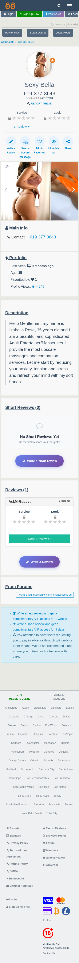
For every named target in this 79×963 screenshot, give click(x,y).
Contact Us (49, 953)
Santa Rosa (42, 795)
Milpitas (65, 743)
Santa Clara (24, 795)
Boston (70, 708)
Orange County (17, 760)
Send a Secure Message (25, 147)
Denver (12, 725)
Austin (25, 708)
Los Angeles (33, 743)
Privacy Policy (17, 843)
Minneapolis (17, 752)
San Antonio (65, 769)
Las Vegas (67, 734)
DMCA (12, 871)
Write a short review (39, 461)
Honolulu (38, 734)
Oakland (63, 752)
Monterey (48, 752)
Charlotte (14, 716)
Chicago (28, 716)
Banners (13, 835)
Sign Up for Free (18, 906)
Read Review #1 (39, 538)
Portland (11, 769)
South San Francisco (17, 804)
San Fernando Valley (37, 778)
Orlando (34, 760)
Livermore (15, 743)
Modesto (34, 752)
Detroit (24, 725)
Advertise (51, 865)
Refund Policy (17, 864)
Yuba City (51, 813)
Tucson (69, 804)
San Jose (44, 787)
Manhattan (50, 743)
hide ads (72, 24)
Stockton (39, 804)
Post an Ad (54, 14)
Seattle (57, 795)
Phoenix (48, 760)
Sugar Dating (38, 32)
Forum (49, 843)
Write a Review (11, 145)
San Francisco (62, 778)
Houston (52, 734)
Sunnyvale (54, 804)
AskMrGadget (20, 501)
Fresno (9, 734)
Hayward (23, 734)
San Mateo (60, 787)
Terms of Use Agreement (16, 853)
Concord (53, 716)
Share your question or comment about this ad (45, 595)
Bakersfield (39, 708)
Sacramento (27, 769)
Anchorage (11, 708)
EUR (47, 920)
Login (8, 14)
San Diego (15, 778)
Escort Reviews (54, 828)
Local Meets (63, 32)
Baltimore (56, 708)
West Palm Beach (32, 813)
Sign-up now (29, 14)
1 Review (22, 126)
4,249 (38, 286)
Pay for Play (12, 32)
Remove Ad (15, 878)
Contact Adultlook (19, 885)
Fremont (66, 725)
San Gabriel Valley (23, 787)
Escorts (13, 828)
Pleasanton (64, 760)
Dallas (66, 716)
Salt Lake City (46, 769)
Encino (37, 725)
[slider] (23, 117)
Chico (41, 716)
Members (50, 850)
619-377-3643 (26, 42)
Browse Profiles (55, 835)
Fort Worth (51, 725)
